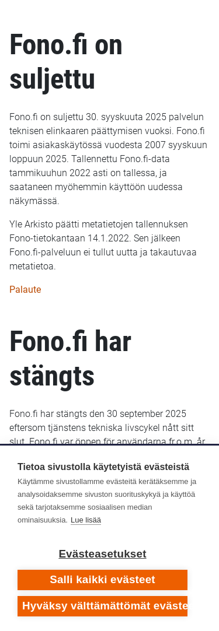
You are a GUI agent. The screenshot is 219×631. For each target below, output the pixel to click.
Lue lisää (86, 520)
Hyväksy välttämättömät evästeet (104, 606)
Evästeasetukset (102, 554)
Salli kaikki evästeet (102, 579)
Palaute (25, 289)
